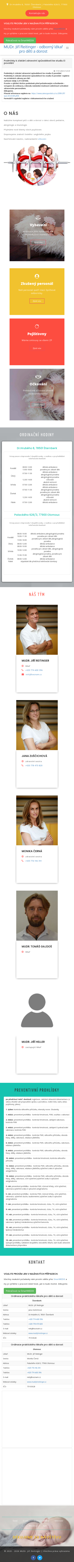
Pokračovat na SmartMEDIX (20, 40)
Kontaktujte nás (37, 13)
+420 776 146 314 (33, 861)
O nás (25, 1521)
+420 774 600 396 (34, 670)
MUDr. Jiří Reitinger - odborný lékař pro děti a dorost (33, 49)
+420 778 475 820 (34, 765)
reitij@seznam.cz (33, 674)
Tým (45, 1526)
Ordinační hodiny (41, 1521)
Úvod (15, 1521)
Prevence (33, 1526)
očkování (42, 139)
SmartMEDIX (59, 29)
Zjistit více (38, 242)
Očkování (59, 1521)
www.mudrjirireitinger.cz (38, 1333)
